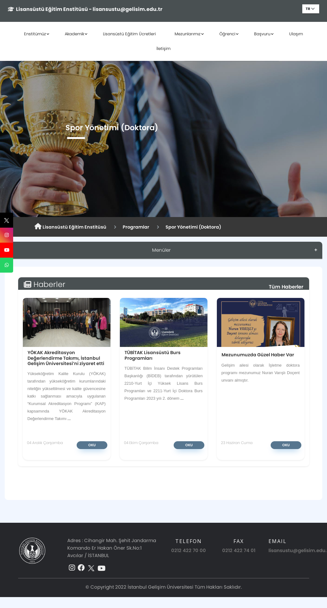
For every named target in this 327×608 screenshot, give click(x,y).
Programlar (136, 227)
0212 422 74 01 (238, 550)
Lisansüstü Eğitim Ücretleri (129, 34)
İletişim (163, 49)
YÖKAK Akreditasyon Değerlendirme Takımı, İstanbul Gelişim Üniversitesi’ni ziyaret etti (66, 357)
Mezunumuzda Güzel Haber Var (258, 355)
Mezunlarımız (188, 34)
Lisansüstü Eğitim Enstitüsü (70, 226)
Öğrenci (227, 34)
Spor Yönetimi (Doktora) (193, 227)
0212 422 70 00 (188, 550)
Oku (92, 444)
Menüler (161, 250)
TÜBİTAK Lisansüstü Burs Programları (153, 355)
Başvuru (262, 34)
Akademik (74, 34)
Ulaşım (296, 34)
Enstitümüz (35, 34)
